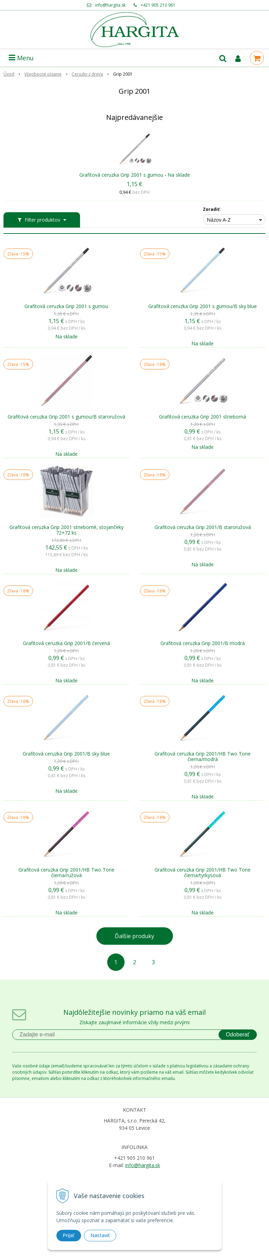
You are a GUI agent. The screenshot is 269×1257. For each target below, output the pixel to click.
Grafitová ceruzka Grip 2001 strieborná (202, 417)
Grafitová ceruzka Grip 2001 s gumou (121, 174)
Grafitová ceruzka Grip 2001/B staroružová (203, 527)
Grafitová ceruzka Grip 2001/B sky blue (66, 754)
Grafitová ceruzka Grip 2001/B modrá (202, 643)
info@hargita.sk (110, 5)
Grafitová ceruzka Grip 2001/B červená (66, 643)
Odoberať (238, 1034)
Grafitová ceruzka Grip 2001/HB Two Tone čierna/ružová (66, 872)
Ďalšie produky (134, 936)
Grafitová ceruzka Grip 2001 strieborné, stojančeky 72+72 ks (66, 530)
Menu (21, 58)
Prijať (68, 1235)
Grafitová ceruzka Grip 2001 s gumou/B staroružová (66, 417)
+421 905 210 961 (158, 5)
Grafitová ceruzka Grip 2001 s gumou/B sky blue (202, 306)
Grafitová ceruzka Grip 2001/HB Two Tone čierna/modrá (203, 756)
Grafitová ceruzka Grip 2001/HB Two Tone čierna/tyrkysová (203, 872)
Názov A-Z (219, 219)
